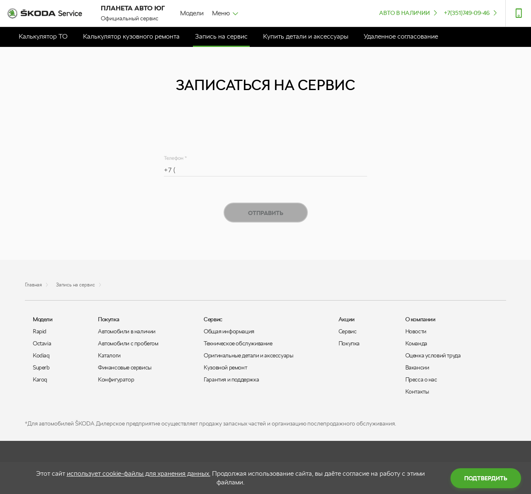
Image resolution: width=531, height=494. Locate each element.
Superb (41, 367)
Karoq (40, 379)
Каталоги (109, 355)
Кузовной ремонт (225, 367)
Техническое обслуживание (238, 343)
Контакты (417, 391)
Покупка (349, 343)
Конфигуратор (116, 379)
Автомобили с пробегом (128, 343)
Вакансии (417, 367)
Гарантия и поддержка (231, 379)
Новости (415, 331)
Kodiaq (41, 355)
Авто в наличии (409, 12)
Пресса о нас (421, 379)
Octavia (42, 343)
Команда (416, 343)
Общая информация (229, 331)
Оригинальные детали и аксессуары (248, 355)
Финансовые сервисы (124, 367)
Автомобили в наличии (127, 331)
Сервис (348, 331)
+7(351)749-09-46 (471, 12)
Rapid (39, 331)
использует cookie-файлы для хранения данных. (138, 473)
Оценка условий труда (433, 355)
